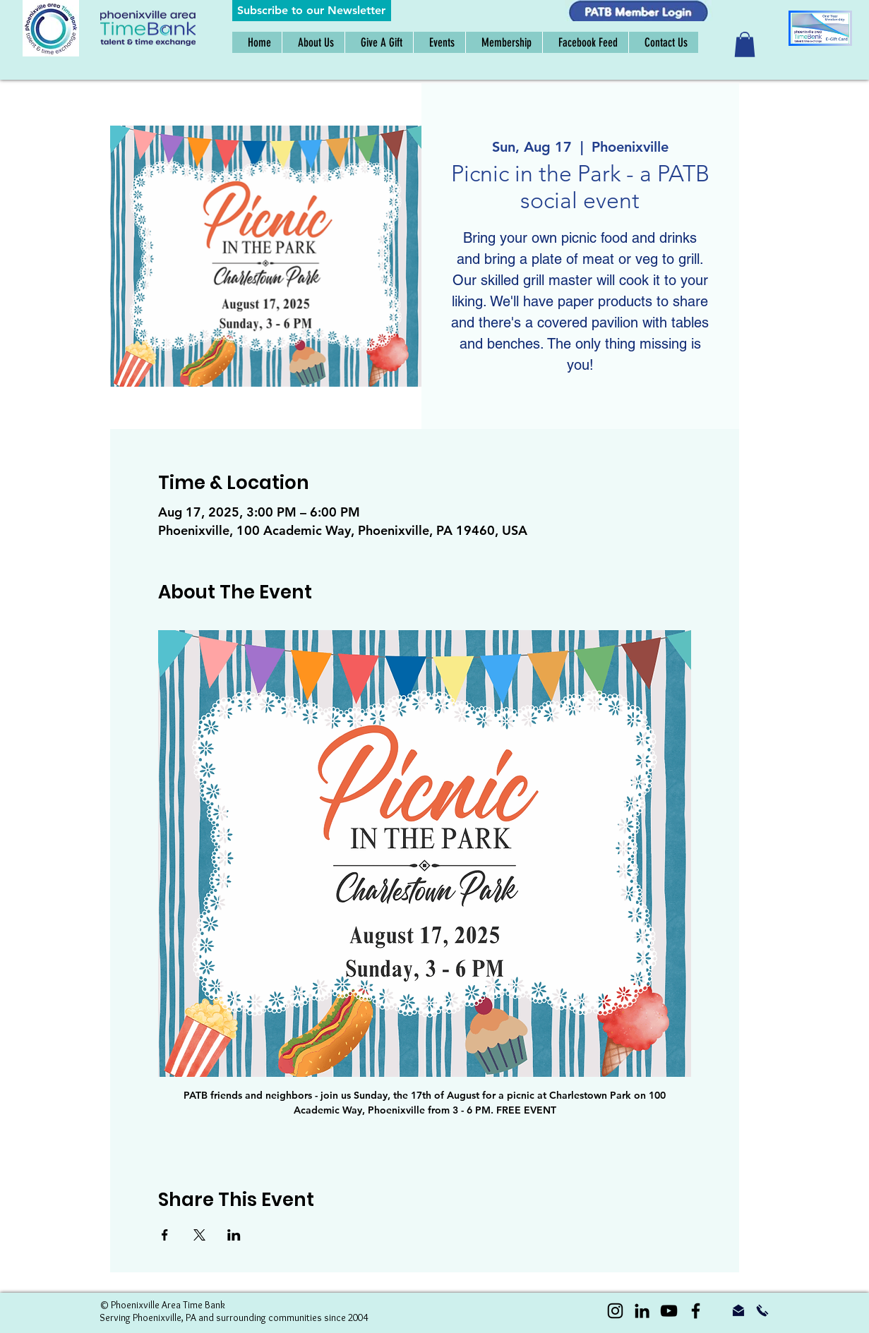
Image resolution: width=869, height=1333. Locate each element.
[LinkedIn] (642, 1311)
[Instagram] (615, 1311)
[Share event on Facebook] (165, 1235)
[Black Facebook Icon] (695, 1311)
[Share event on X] (199, 1235)
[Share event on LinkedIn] (234, 1235)
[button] (311, 10)
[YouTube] (669, 1311)
